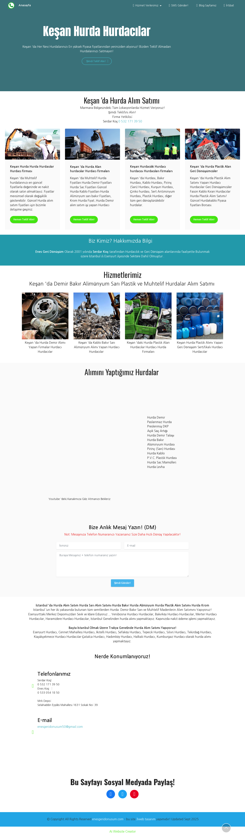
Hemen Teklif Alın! (26, 220)
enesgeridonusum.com (107, 820)
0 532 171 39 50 (130, 121)
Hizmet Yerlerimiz (145, 5)
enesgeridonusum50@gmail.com (60, 728)
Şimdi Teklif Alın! (97, 61)
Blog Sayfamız (206, 5)
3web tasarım (145, 820)
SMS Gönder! (179, 5)
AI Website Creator (122, 833)
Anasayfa (24, 5)
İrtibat (229, 5)
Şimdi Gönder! (122, 584)
